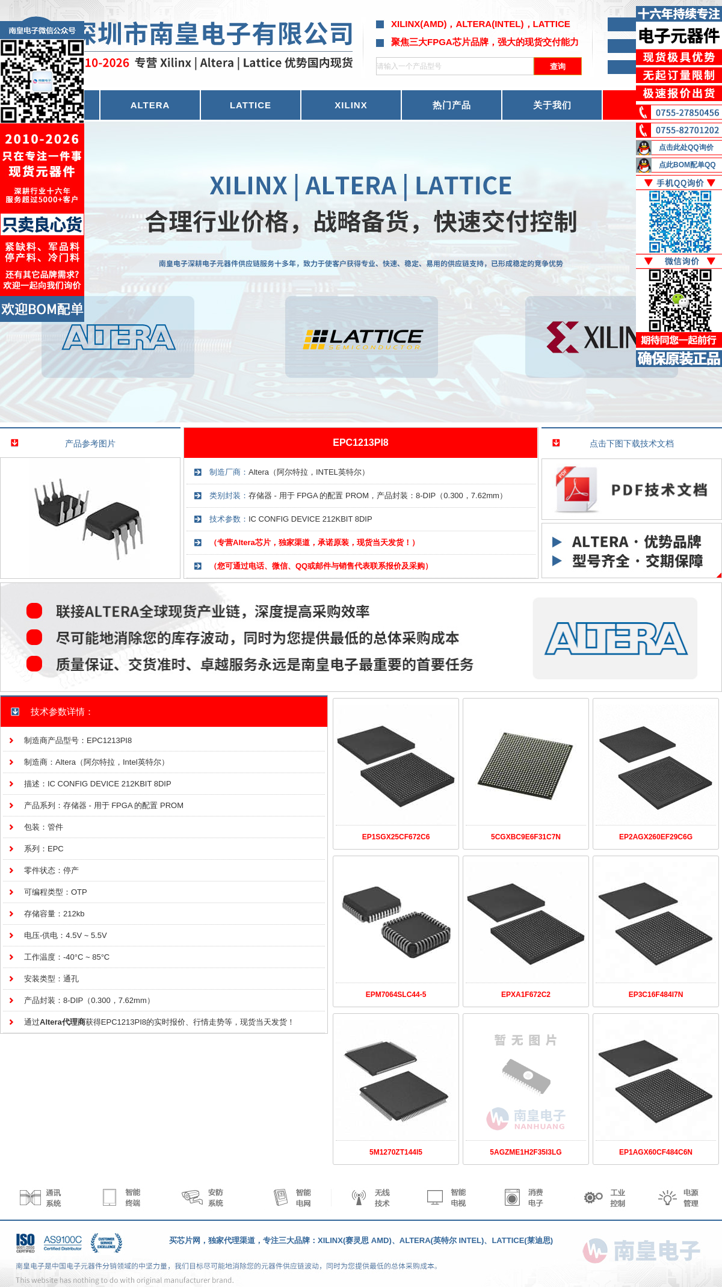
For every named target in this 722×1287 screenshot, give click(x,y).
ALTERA (150, 105)
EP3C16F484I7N (656, 994)
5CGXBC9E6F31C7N (526, 837)
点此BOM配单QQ (687, 165)
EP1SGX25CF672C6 (396, 837)
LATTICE (250, 105)
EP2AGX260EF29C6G (656, 837)
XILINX (351, 105)
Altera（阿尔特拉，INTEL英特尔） (308, 472)
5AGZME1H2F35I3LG (525, 1152)
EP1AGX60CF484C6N (656, 1152)
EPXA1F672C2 (526, 994)
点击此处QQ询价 (686, 147)
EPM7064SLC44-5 (396, 994)
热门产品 (452, 105)
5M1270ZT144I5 (395, 1152)
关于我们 (552, 105)
